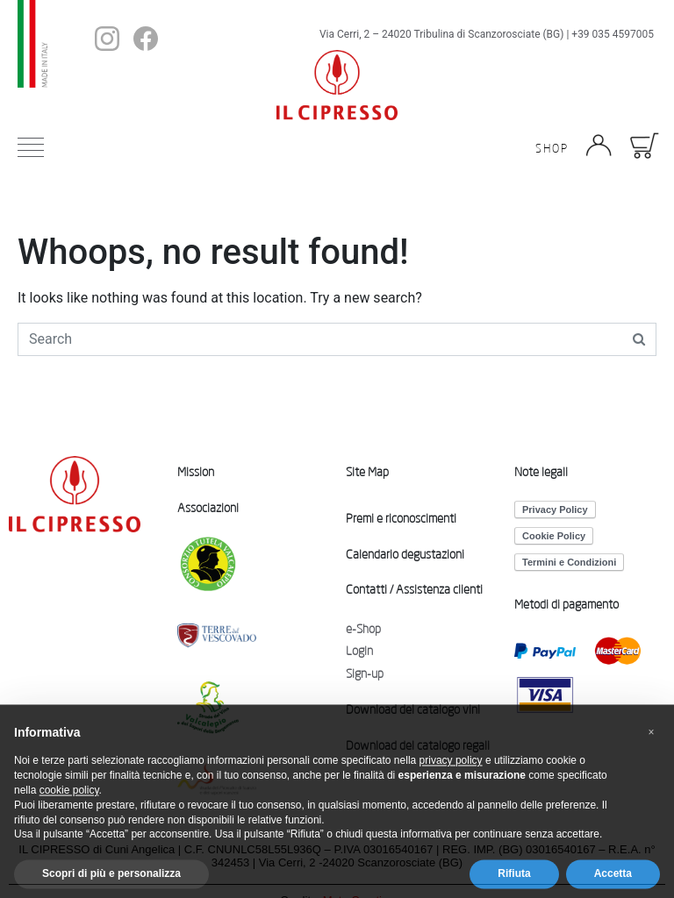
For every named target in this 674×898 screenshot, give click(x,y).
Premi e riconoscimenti (401, 518)
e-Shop (363, 629)
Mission (195, 472)
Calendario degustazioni (405, 554)
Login (359, 651)
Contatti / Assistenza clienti (414, 589)
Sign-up (365, 673)
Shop (552, 148)
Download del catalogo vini (413, 709)
